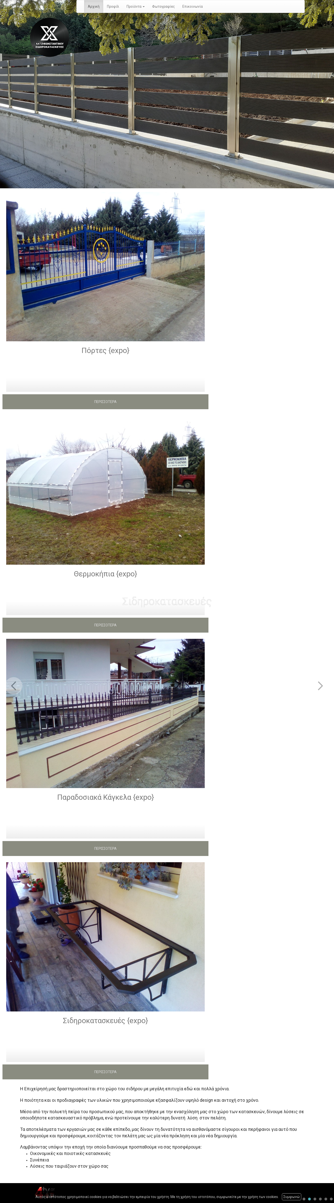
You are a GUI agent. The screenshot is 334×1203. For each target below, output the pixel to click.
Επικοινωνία (192, 6)
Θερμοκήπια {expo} (105, 574)
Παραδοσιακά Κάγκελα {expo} (105, 797)
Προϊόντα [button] (136, 6)
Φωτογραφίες (163, 6)
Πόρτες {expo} (105, 350)
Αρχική (94, 6)
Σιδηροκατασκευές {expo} (105, 1020)
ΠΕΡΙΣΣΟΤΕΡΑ (105, 402)
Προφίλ (113, 6)
